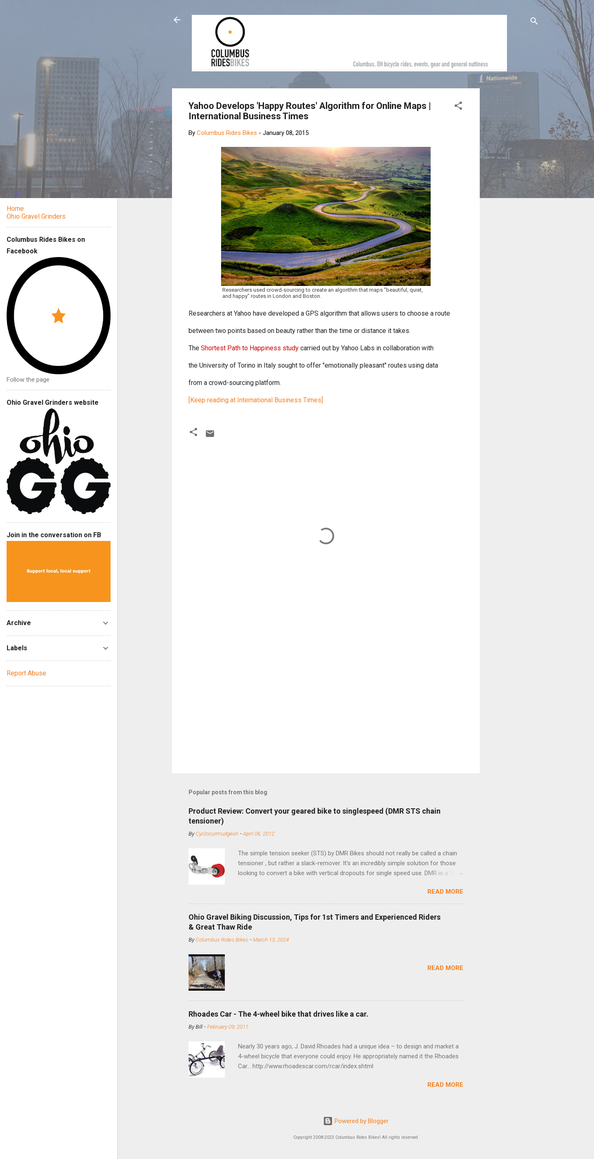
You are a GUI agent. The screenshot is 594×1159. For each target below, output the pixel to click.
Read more (445, 891)
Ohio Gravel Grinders (36, 216)
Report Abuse (26, 673)
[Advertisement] (511, 212)
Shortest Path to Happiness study (250, 348)
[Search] (534, 22)
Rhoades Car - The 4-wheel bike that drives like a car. (278, 1014)
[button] (458, 107)
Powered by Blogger (356, 1121)
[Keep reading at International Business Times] (256, 400)
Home (15, 208)
